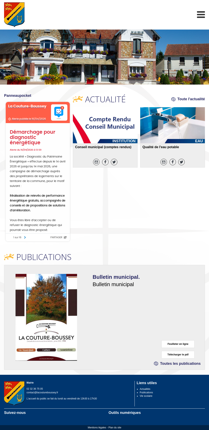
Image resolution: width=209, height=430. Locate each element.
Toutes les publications (180, 364)
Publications (146, 392)
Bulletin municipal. (116, 277)
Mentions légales (97, 427)
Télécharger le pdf (177, 354)
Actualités (145, 389)
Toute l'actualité (191, 99)
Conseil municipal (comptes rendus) (103, 147)
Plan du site (114, 427)
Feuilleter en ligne (178, 344)
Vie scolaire (146, 396)
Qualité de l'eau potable (160, 147)
